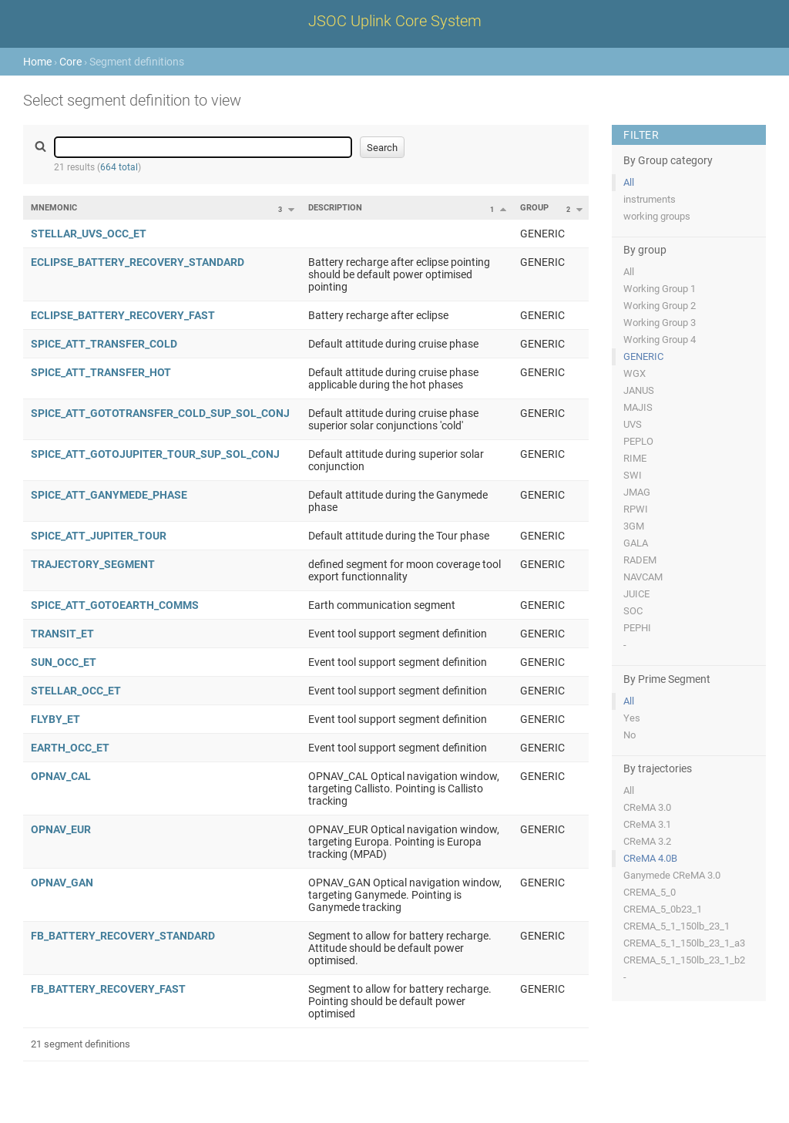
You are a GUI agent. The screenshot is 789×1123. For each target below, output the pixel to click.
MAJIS (638, 407)
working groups (656, 216)
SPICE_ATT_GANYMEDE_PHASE (109, 495)
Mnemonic (54, 208)
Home (37, 61)
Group (534, 208)
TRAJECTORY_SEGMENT (93, 564)
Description (335, 208)
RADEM (639, 560)
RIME (634, 458)
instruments (649, 199)
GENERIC (643, 356)
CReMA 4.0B (650, 858)
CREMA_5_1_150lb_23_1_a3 (684, 943)
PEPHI (637, 628)
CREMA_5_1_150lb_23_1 (676, 926)
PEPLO (638, 441)
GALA (635, 543)
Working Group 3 (659, 322)
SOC (633, 611)
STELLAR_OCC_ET (76, 690)
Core (70, 61)
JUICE (636, 594)
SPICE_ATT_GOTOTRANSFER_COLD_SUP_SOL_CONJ (160, 413)
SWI (632, 475)
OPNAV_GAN (62, 882)
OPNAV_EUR (61, 829)
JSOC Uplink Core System (395, 21)
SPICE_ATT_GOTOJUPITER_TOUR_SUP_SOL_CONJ (155, 454)
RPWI (635, 509)
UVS (632, 424)
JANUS (638, 390)
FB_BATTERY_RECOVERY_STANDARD (123, 936)
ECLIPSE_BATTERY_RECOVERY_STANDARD (137, 262)
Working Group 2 (659, 305)
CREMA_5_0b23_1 (662, 909)
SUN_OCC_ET (63, 662)
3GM (633, 526)
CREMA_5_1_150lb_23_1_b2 (684, 960)
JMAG (636, 492)
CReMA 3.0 (647, 807)
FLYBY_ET (55, 719)
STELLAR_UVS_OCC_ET (88, 233)
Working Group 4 (659, 339)
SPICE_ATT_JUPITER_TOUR (98, 536)
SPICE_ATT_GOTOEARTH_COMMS (115, 605)
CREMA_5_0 (649, 892)
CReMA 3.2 (647, 841)
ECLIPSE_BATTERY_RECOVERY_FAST (123, 315)
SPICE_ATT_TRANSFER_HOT (101, 372)
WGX (634, 373)
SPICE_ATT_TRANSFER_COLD (104, 344)
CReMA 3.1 (647, 824)
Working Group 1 (659, 288)
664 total (119, 167)
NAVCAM (643, 577)
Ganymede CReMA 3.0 (671, 875)
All (628, 182)
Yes (631, 718)
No (629, 735)
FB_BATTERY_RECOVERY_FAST (108, 989)
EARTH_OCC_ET (70, 747)
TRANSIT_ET (62, 633)
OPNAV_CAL (61, 776)
